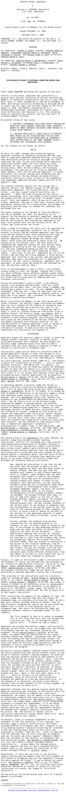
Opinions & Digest (21, 790)
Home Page (11, 790)
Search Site (54, 790)
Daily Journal (32, 790)
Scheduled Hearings (44, 790)
